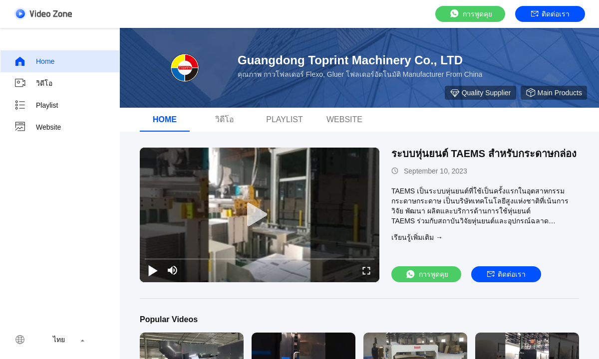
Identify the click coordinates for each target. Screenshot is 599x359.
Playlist (36, 105)
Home (34, 61)
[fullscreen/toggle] (366, 270)
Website (37, 127)
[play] (259, 214)
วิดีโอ (33, 83)
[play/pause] (153, 270)
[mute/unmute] (173, 270)
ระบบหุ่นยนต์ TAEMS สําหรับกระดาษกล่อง (484, 153)
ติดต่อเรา (550, 14)
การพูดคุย (470, 13)
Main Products (554, 93)
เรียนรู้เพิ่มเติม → (417, 237)
